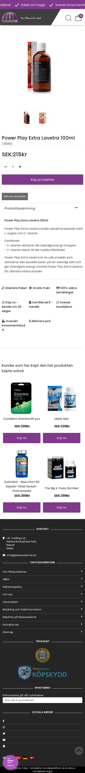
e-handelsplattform (51, 768)
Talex (25, 768)
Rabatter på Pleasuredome (42, 617)
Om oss (42, 594)
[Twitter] (42, 734)
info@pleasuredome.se (21, 555)
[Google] (42, 746)
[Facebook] (42, 721)
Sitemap (42, 632)
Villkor (42, 579)
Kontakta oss (42, 624)
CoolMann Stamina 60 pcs (21, 419)
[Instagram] (42, 727)
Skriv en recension (15, 196)
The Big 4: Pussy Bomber (62, 488)
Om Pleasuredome (42, 572)
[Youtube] (42, 740)
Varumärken (42, 602)
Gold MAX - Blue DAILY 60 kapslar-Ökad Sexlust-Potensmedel (21, 486)
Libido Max (61, 419)
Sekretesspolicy (42, 587)
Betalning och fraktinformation (42, 609)
